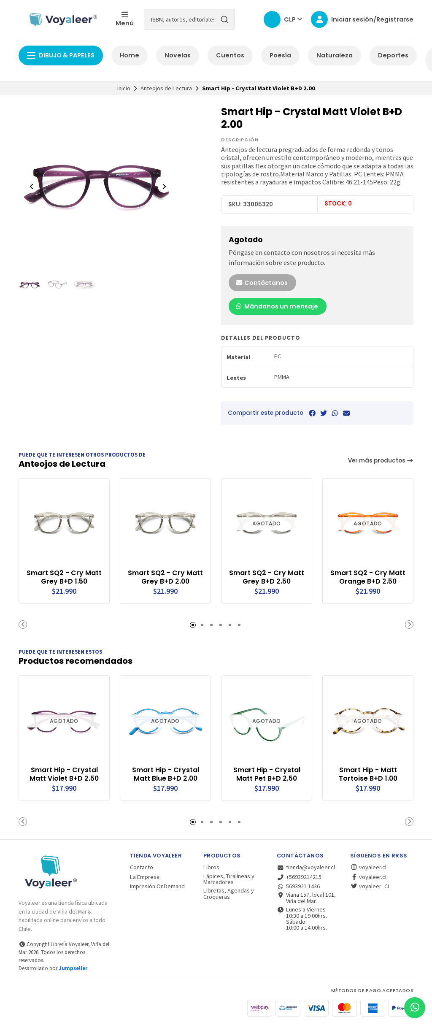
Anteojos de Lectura (166, 88)
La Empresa (144, 877)
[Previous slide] (31, 186)
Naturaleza (334, 55)
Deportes (393, 55)
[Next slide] (164, 186)
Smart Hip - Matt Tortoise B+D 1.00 (368, 774)
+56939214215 (299, 877)
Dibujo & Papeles (60, 55)
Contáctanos (261, 283)
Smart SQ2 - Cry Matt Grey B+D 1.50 (64, 577)
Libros (211, 867)
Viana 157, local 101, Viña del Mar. (306, 898)
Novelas (178, 55)
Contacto (141, 867)
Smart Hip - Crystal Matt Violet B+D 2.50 (64, 774)
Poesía (280, 55)
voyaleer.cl (368, 867)
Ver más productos (381, 460)
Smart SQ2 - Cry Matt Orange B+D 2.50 (367, 577)
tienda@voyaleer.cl (306, 867)
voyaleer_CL (370, 886)
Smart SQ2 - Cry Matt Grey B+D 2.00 (165, 577)
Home (129, 55)
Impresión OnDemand (157, 886)
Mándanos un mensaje (276, 306)
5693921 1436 (298, 886)
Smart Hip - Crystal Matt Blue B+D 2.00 (165, 774)
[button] (23, 624)
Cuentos (230, 55)
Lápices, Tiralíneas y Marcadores (228, 879)
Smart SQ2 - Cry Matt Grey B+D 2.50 (266, 577)
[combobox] (189, 19)
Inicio (123, 88)
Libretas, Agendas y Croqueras (228, 893)
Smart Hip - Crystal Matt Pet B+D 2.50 (266, 774)
